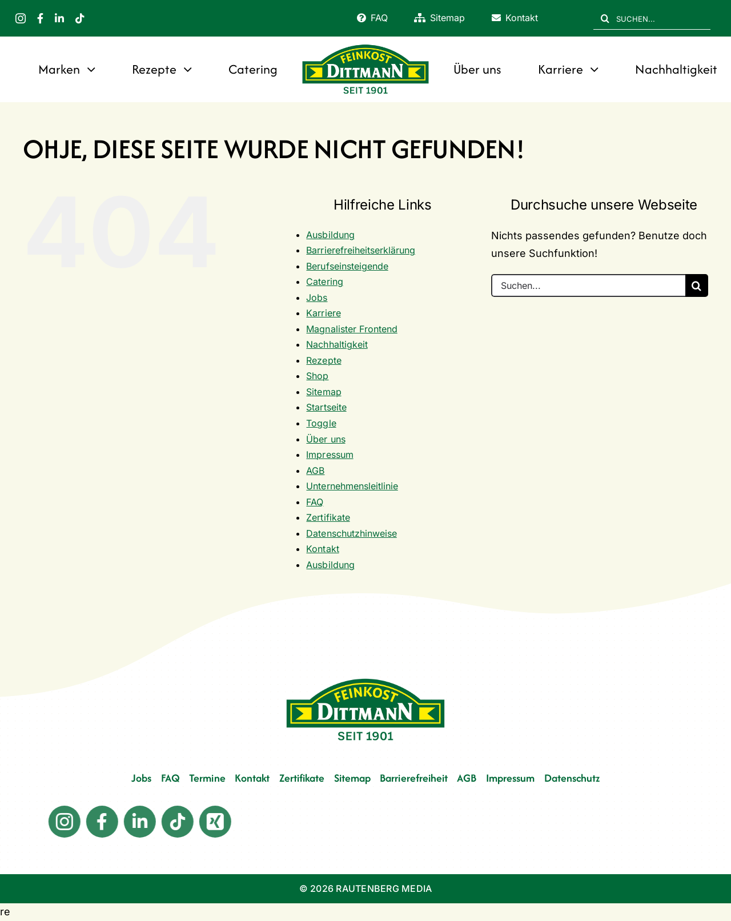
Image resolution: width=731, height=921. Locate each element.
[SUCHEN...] (651, 18)
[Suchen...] (588, 285)
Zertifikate (328, 517)
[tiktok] (80, 18)
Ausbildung (330, 234)
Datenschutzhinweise (351, 533)
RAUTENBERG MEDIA (384, 888)
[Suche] (604, 18)
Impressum (329, 454)
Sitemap (323, 391)
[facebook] (40, 18)
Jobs (316, 297)
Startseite (326, 407)
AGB (315, 470)
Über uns (325, 439)
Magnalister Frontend (351, 329)
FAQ (314, 502)
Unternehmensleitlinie (351, 486)
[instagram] (20, 18)
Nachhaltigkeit (336, 344)
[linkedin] (59, 18)
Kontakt (322, 548)
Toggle (321, 423)
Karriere (323, 313)
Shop (317, 375)
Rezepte (323, 360)
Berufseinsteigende (347, 266)
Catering (324, 281)
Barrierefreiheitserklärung (360, 250)
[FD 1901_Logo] (365, 46)
